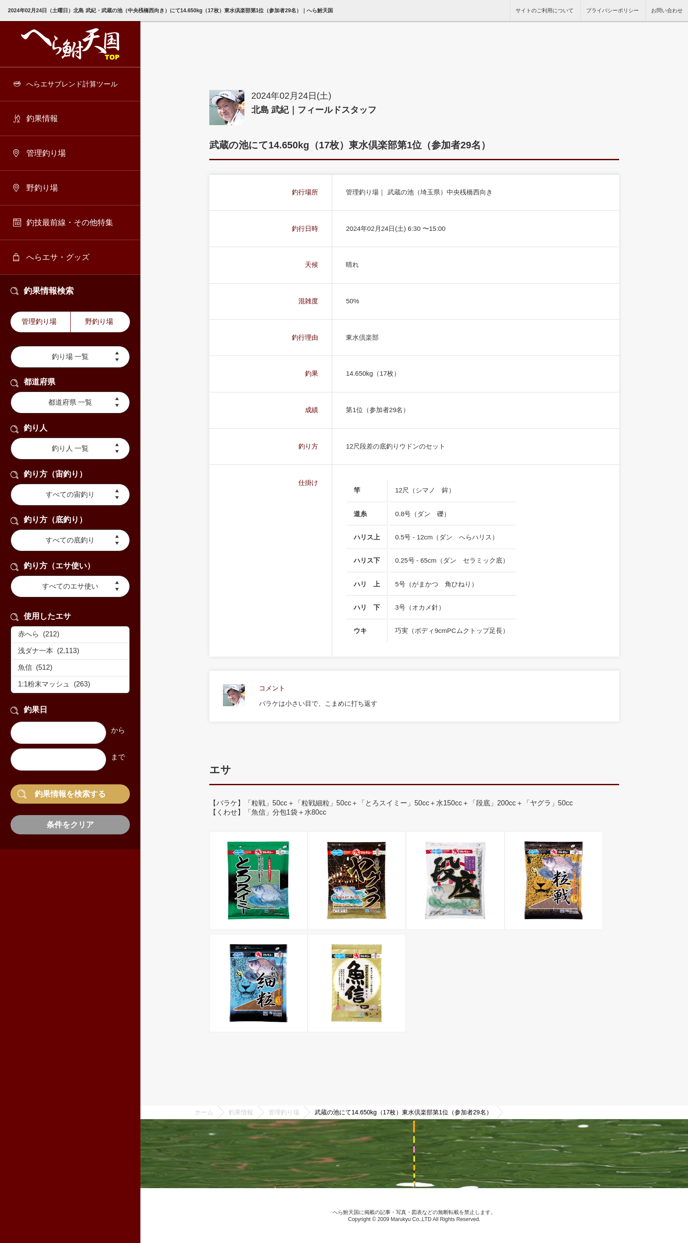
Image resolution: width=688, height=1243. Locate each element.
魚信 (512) (70, 668)
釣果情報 (42, 118)
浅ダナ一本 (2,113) (70, 651)
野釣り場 (42, 187)
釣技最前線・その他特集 (69, 222)
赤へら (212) (70, 634)
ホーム (204, 1112)
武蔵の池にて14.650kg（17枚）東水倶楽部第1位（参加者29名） (403, 1112)
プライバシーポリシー (612, 10)
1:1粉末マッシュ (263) (70, 684)
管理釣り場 (46, 153)
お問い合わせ (667, 10)
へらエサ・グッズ (58, 257)
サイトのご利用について (544, 10)
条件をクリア (70, 824)
